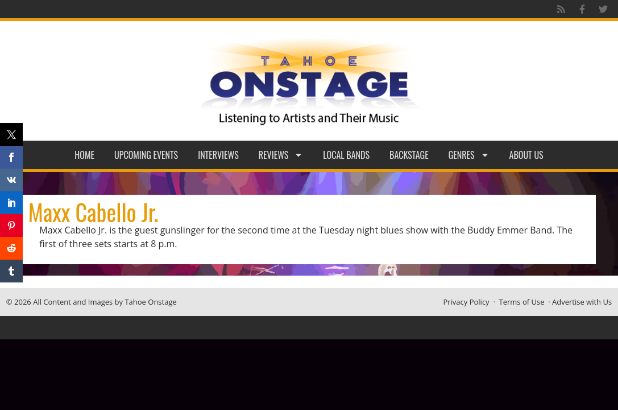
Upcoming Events (146, 155)
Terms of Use (522, 302)
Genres (469, 155)
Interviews (218, 155)
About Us (526, 155)
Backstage (409, 155)
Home (84, 155)
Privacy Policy (466, 302)
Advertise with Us (582, 302)
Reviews (281, 155)
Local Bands (346, 155)
